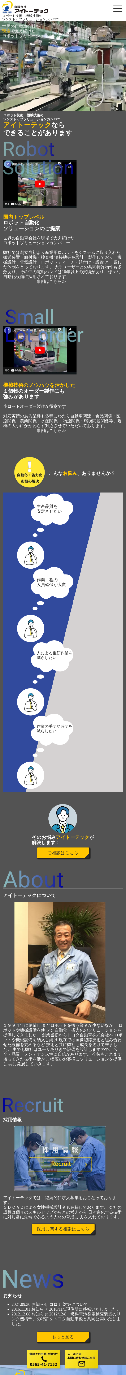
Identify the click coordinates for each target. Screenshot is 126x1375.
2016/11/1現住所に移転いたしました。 (84, 1309)
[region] (63, 66)
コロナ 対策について (68, 1304)
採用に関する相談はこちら (63, 1229)
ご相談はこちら (63, 852)
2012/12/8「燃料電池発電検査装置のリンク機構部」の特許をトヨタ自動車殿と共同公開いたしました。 (66, 1319)
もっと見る (63, 1337)
